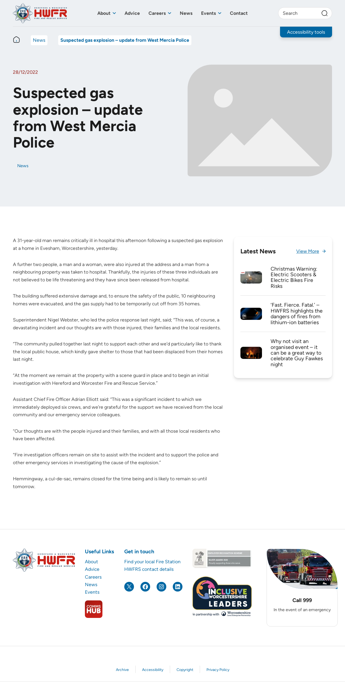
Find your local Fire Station (152, 561)
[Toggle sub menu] (114, 13)
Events (208, 13)
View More (307, 251)
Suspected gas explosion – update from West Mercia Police (124, 40)
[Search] (324, 13)
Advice (132, 13)
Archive (122, 669)
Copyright (185, 669)
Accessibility (152, 669)
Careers (157, 13)
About (104, 13)
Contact (239, 13)
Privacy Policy (217, 669)
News (186, 13)
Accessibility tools (306, 32)
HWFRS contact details (149, 569)
